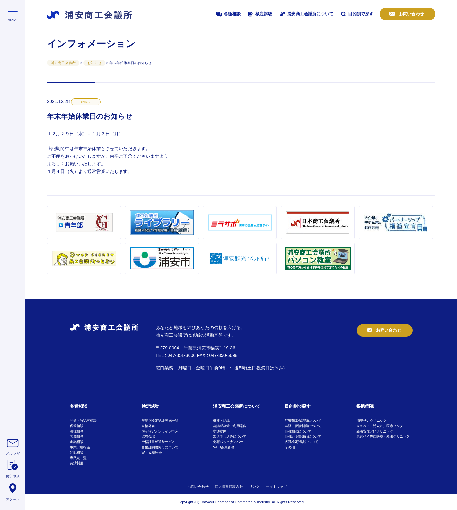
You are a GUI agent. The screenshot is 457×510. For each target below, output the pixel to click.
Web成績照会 (152, 452)
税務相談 (76, 426)
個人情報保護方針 (229, 486)
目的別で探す (357, 14)
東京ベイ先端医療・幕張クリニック (383, 436)
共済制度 (76, 463)
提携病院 (365, 406)
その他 (290, 447)
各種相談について (298, 431)
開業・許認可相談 (83, 420)
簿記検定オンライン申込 (160, 431)
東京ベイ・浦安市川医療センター (381, 426)
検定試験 (259, 14)
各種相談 (227, 14)
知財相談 (76, 452)
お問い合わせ (411, 13)
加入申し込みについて (229, 436)
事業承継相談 (80, 447)
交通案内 (219, 431)
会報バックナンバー (228, 442)
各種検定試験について (301, 442)
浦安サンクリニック (371, 420)
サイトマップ (276, 486)
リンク (254, 486)
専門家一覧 (78, 458)
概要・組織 (221, 420)
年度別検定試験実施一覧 (160, 420)
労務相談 (76, 436)
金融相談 (76, 442)
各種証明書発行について (303, 436)
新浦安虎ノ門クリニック (374, 431)
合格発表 (148, 426)
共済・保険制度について (303, 426)
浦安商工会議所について (306, 14)
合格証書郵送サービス (158, 442)
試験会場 (148, 436)
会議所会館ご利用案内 (229, 426)
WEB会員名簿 (223, 447)
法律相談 (76, 431)
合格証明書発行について (160, 447)
